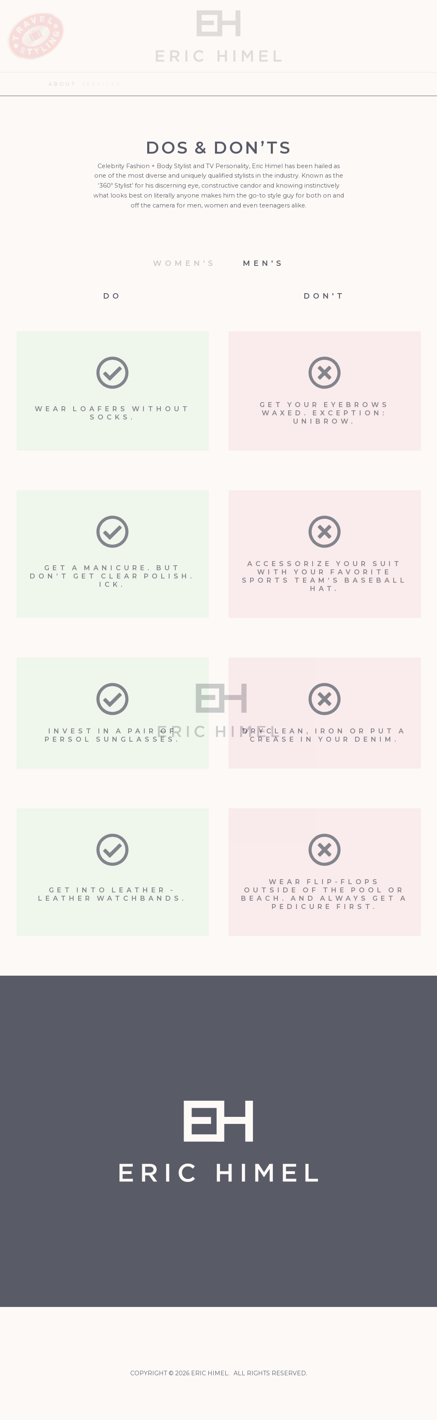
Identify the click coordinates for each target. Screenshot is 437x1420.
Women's (184, 263)
